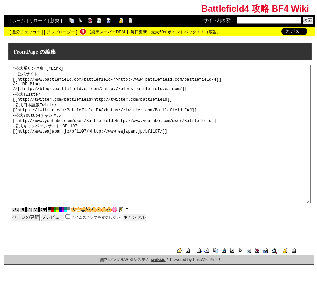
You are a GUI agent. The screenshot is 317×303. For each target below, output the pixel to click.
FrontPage (26, 52)
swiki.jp (158, 259)
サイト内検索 (216, 20)
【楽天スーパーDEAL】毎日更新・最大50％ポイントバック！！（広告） (154, 32)
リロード (38, 20)
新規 (54, 20)
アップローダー (60, 32)
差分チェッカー (26, 32)
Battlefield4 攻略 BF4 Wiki (255, 8)
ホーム (18, 20)
